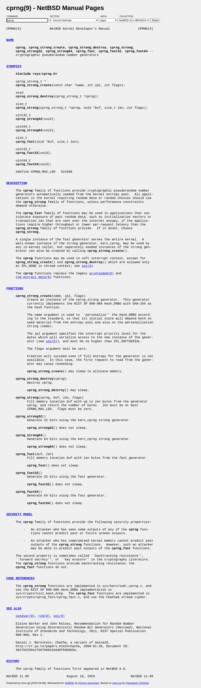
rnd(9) (44, 616)
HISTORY (12, 661)
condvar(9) (25, 616)
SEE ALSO (13, 609)
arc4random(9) (101, 273)
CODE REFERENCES (20, 578)
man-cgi (117, 683)
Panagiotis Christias (137, 683)
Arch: (105, 16)
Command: (14, 16)
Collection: (126, 16)
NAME (10, 40)
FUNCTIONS (14, 289)
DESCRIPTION (16, 183)
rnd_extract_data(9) (33, 277)
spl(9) (87, 266)
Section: (55, 16)
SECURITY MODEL (19, 514)
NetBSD (69, 683)
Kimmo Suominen (88, 683)
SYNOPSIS (13, 66)
